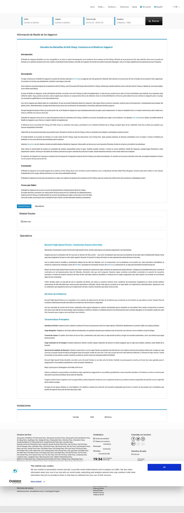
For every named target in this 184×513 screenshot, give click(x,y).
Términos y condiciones (67, 475)
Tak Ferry (85, 463)
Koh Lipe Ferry (72, 451)
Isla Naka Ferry (37, 447)
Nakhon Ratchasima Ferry (63, 457)
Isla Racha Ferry (48, 447)
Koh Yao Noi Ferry (48, 455)
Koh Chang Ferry (58, 449)
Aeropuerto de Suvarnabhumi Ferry (78, 438)
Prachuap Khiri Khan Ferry (34, 461)
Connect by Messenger (102, 445)
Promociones (57, 473)
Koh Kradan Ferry (22, 451)
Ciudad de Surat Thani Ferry (53, 442)
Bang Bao (31, 144)
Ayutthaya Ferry (33, 440)
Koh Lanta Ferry (35, 451)
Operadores (40, 206)
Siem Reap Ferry (31, 463)
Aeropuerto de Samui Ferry (56, 438)
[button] (167, 7)
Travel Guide (45, 475)
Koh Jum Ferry (70, 449)
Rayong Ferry (78, 461)
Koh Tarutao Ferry (35, 455)
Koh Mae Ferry (83, 451)
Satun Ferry (20, 463)
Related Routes (24, 206)
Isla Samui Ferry (60, 447)
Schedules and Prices (36, 473)
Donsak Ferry (67, 442)
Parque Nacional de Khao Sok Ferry (48, 459)
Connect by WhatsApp (102, 450)
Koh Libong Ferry (60, 451)
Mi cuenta (145, 7)
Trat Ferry (29, 466)
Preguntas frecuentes (32, 475)
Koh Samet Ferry (22, 455)
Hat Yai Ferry (72, 444)
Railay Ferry (69, 461)
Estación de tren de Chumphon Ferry (29, 444)
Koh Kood (110, 265)
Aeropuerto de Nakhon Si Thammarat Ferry (31, 438)
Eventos (66, 473)
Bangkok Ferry (44, 440)
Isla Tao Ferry (71, 447)
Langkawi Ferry (33, 457)
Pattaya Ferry (65, 459)
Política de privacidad (24, 477)
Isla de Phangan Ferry (24, 447)
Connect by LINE (101, 454)
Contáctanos (62, 477)
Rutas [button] (100, 7)
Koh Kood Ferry (81, 449)
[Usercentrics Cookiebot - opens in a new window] (15, 508)
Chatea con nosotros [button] (101, 442)
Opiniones (20, 475)
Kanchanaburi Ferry (83, 447)
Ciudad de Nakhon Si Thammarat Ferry (30, 442)
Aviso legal (54, 475)
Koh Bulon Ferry (46, 449)
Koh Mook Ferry (33, 453)
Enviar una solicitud (101, 439)
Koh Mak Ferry (22, 453)
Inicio (92, 7)
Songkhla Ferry (43, 463)
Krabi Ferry (71, 455)
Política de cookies (39, 477)
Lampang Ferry (81, 455)
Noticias (73, 473)
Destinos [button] (111, 7)
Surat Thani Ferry (54, 463)
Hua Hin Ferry (82, 444)
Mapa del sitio (51, 477)
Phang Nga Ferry (76, 459)
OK (164, 494)
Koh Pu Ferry (82, 453)
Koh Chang (76, 79)
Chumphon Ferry (78, 440)
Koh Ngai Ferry (60, 453)
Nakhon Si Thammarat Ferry (26, 459)
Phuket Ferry (21, 461)
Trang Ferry (20, 466)
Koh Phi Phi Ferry (71, 453)
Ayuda (134, 7)
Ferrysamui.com (22, 484)
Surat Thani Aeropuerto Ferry (70, 463)
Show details (36, 508)
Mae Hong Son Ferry (46, 457)
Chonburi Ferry (67, 440)
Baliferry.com (33, 484)
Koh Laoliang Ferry (47, 451)
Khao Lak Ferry (22, 449)
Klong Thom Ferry (34, 449)
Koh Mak (136, 118)
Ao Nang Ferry (22, 440)
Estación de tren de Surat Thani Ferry (54, 444)
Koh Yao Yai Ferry (61, 455)
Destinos (25, 473)
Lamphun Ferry (22, 457)
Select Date (26, 222)
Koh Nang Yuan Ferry (47, 453)
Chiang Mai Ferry (55, 440)
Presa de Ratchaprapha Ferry (54, 461)
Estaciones (124, 7)
